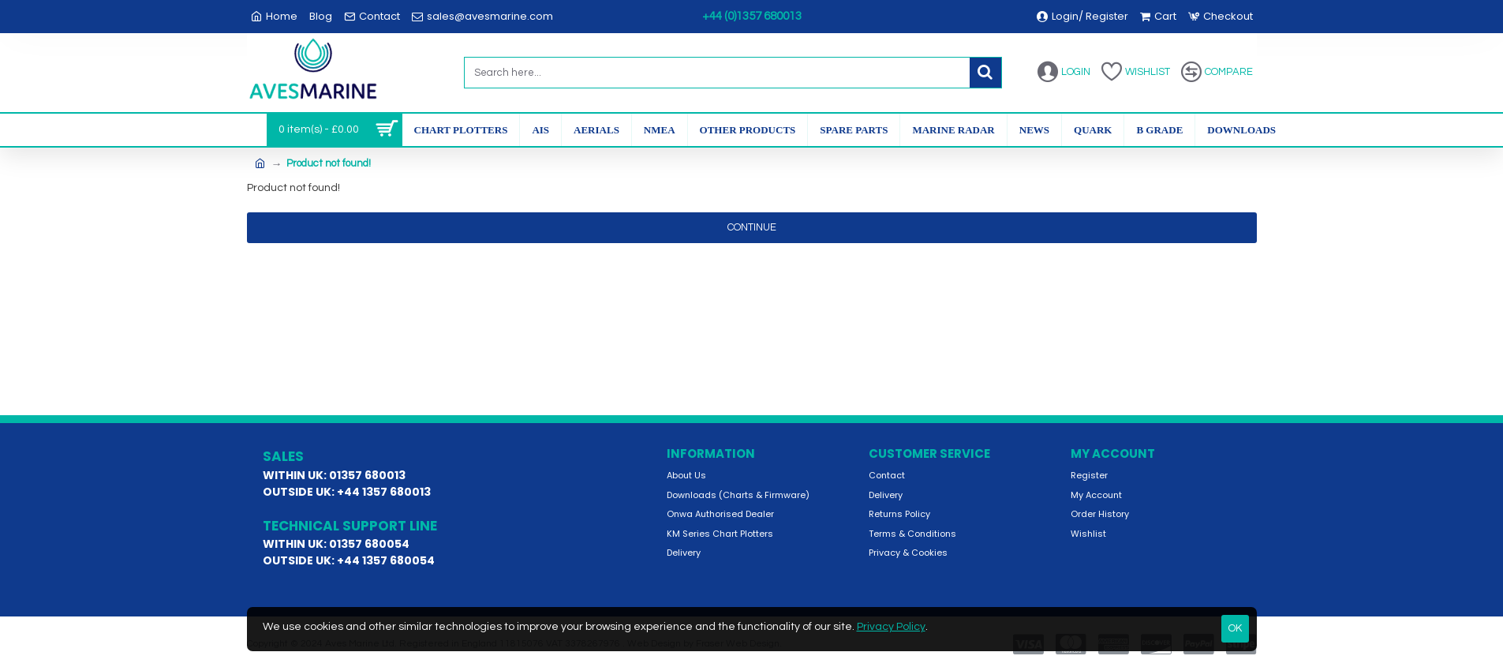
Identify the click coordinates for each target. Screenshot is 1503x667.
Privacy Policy (891, 626)
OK (1235, 628)
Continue (751, 227)
